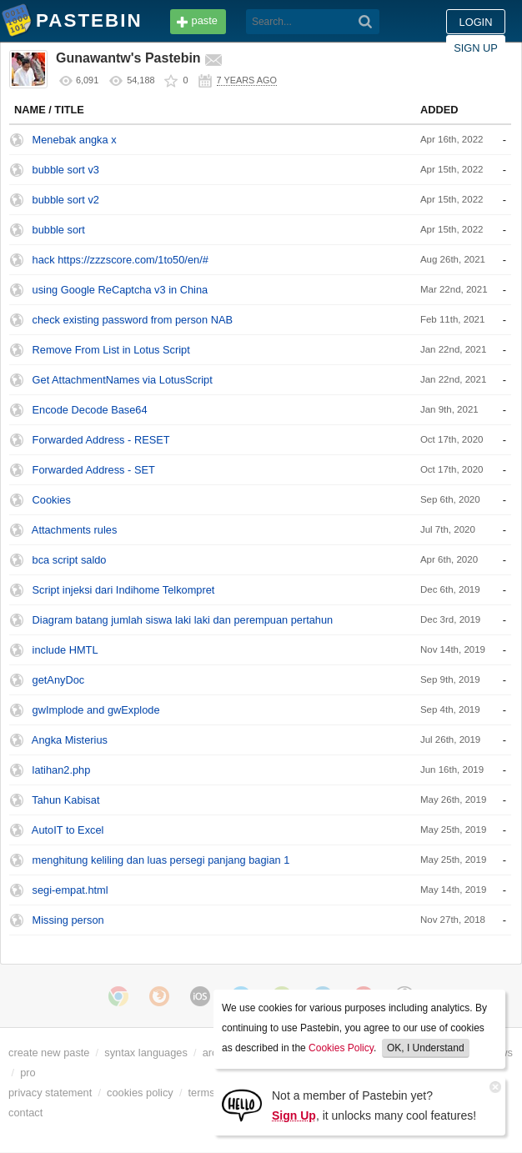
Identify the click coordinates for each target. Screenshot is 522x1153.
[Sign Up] (242, 1104)
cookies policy (140, 1092)
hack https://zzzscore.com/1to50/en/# (120, 259)
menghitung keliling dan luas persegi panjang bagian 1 (161, 860)
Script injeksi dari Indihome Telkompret (124, 590)
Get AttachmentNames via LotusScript (123, 379)
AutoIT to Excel (68, 830)
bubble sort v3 (66, 169)
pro (28, 1072)
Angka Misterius (70, 740)
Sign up (476, 48)
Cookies (52, 500)
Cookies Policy (341, 1048)
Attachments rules (74, 530)
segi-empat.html (70, 890)
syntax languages (146, 1052)
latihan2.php (62, 770)
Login (476, 22)
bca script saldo (70, 560)
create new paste (48, 1052)
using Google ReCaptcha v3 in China (120, 289)
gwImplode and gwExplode (96, 710)
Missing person (68, 920)
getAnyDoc (59, 680)
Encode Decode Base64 (90, 410)
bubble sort (59, 229)
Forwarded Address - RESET (101, 440)
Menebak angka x (75, 139)
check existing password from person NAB (133, 319)
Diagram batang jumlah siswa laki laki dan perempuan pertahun (183, 620)
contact (25, 1112)
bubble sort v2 (66, 199)
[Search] (365, 21)
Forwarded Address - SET (94, 470)
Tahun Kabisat (65, 800)
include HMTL (65, 650)
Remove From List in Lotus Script (111, 349)
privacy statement (50, 1092)
